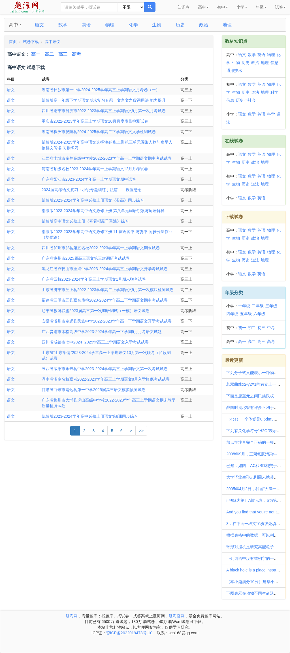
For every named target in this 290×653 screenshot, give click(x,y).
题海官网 (177, 616)
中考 (271, 327)
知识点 (183, 7)
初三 (261, 327)
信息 (274, 62)
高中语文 (53, 41)
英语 (86, 24)
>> (141, 430)
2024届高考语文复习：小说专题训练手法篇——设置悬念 (92, 189)
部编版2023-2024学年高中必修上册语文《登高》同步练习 (93, 200)
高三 (62, 54)
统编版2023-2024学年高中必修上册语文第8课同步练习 (90, 416)
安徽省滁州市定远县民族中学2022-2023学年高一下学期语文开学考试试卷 (107, 321)
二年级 (258, 306)
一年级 (244, 306)
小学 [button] (241, 7)
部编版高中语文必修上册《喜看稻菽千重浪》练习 (85, 221)
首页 (13, 41)
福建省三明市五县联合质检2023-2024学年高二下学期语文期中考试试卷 (105, 300)
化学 (133, 24)
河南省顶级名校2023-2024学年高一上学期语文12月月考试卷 (95, 169)
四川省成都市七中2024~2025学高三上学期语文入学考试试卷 (95, 342)
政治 (203, 24)
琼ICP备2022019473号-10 (129, 633)
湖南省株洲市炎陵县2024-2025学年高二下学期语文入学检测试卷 (99, 131)
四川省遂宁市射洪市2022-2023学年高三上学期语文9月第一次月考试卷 (104, 110)
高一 (35, 54)
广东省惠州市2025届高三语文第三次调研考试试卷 (86, 258)
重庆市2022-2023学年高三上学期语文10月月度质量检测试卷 (95, 121)
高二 (49, 54)
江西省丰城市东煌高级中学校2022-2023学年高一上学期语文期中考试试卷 (107, 158)
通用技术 (234, 70)
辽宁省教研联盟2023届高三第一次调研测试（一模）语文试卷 (96, 310)
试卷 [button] (280, 7)
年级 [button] (261, 7)
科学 (274, 92)
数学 (62, 24)
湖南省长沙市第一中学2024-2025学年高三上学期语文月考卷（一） (101, 90)
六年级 (259, 313)
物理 (109, 24)
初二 (252, 327)
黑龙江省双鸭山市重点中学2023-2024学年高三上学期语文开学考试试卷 (105, 268)
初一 (242, 327)
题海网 (72, 616)
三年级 (271, 306)
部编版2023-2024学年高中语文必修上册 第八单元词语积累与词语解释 (103, 210)
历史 (180, 24)
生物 (156, 24)
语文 (39, 24)
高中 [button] (203, 7)
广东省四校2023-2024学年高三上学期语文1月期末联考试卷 (94, 279)
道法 (255, 92)
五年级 (246, 313)
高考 (76, 54)
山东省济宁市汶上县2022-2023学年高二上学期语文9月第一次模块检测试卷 (108, 289)
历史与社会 (246, 100)
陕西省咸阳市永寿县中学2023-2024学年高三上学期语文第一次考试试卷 (105, 368)
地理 (227, 24)
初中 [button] (222, 7)
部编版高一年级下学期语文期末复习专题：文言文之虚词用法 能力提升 (104, 100)
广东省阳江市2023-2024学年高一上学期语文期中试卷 (89, 179)
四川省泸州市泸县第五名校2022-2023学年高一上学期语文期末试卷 (101, 248)
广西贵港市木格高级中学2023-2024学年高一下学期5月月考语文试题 (102, 331)
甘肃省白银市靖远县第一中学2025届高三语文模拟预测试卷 (94, 389)
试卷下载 (31, 41)
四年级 (232, 313)
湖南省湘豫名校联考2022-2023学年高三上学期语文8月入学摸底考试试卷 (106, 379)
